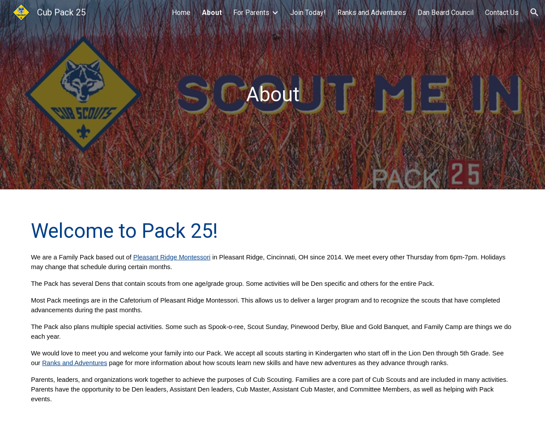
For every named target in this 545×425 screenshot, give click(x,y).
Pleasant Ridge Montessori (171, 257)
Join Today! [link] (308, 12)
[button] (534, 12)
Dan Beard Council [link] (446, 12)
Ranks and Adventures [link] (371, 12)
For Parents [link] (251, 12)
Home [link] (181, 12)
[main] (272, 95)
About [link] (212, 12)
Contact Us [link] (502, 12)
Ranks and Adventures (74, 362)
